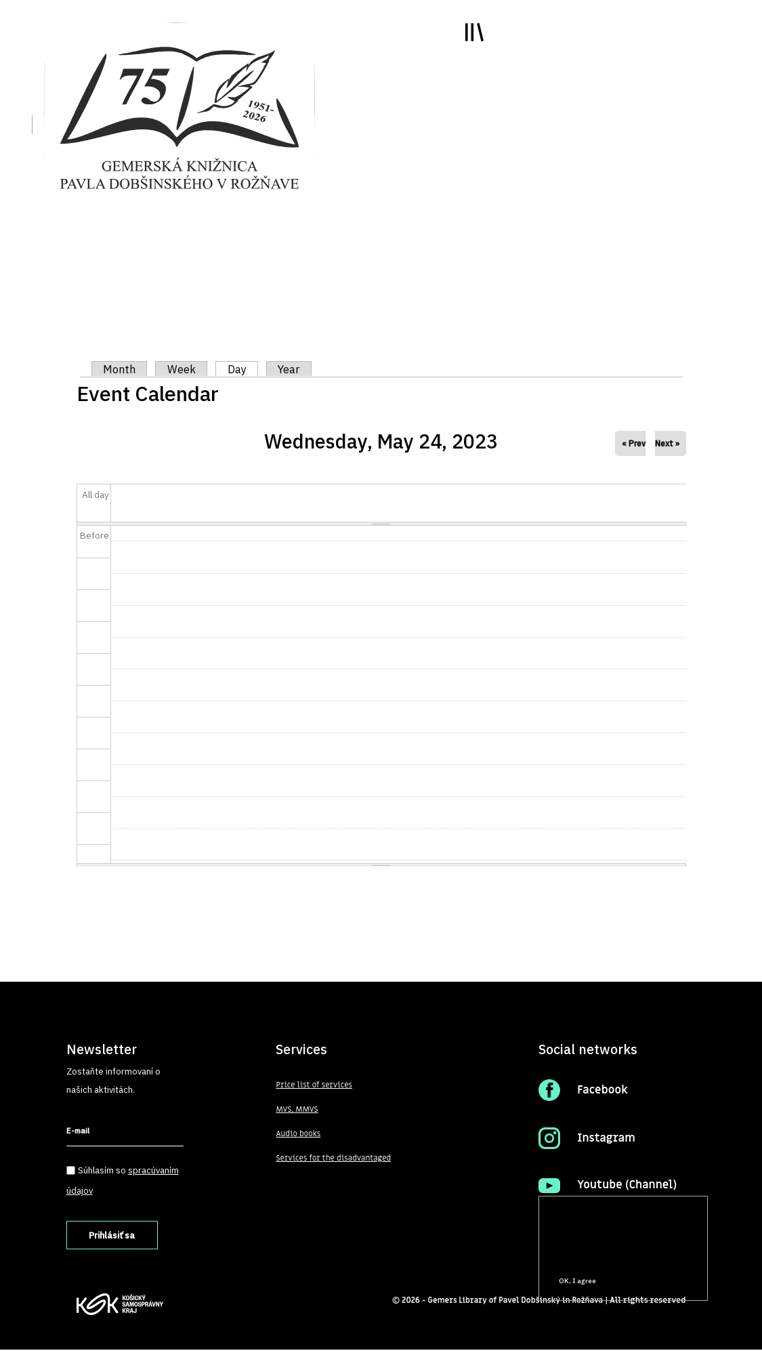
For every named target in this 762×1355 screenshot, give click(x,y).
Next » (667, 443)
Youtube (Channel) (629, 1184)
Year (294, 369)
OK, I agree (577, 1280)
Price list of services (315, 1085)
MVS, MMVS (298, 1109)
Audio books (299, 1134)
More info (564, 1255)
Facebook (603, 1090)
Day (247, 369)
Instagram (607, 1138)
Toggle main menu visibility (458, 47)
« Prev (633, 443)
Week (184, 369)
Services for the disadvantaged (336, 1158)
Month (120, 369)
